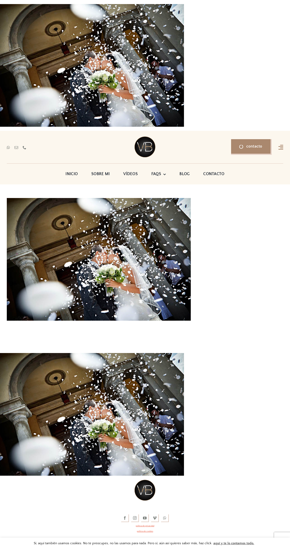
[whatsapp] (8, 147)
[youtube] (145, 518)
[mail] (16, 147)
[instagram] (135, 518)
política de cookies (145, 531)
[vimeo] (155, 518)
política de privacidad (145, 526)
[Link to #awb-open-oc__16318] (280, 147)
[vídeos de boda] (144, 138)
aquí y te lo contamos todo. (233, 543)
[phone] (24, 147)
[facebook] (125, 518)
